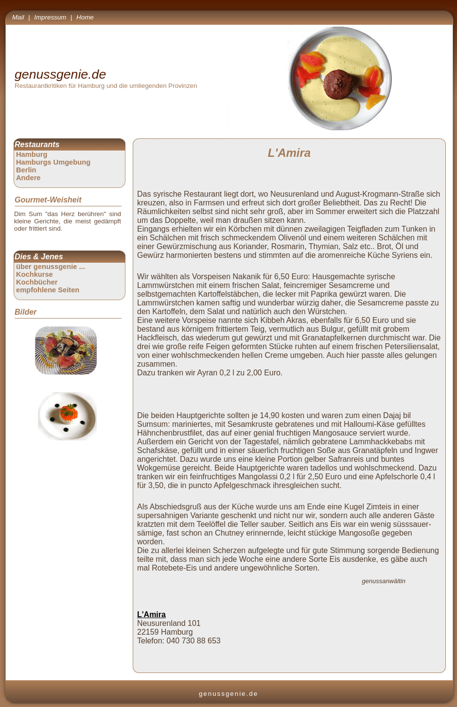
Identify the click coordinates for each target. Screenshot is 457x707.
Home (85, 17)
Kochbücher (37, 282)
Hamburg (31, 154)
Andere (28, 178)
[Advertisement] (291, 393)
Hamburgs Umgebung (53, 162)
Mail (18, 17)
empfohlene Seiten (47, 290)
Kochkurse (34, 274)
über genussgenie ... (50, 266)
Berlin (26, 170)
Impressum (50, 17)
